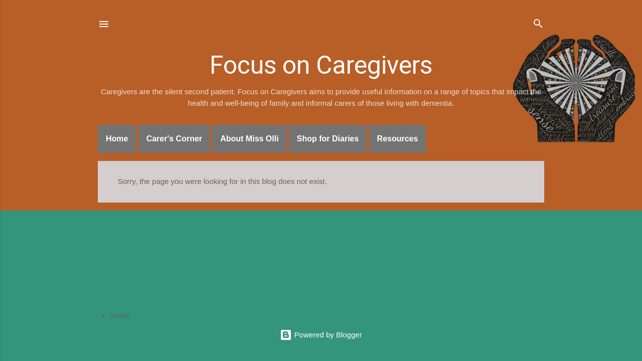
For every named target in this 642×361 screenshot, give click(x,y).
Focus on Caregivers (321, 65)
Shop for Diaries (328, 138)
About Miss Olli (249, 138)
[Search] (538, 25)
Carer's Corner (174, 138)
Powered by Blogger (321, 334)
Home (117, 138)
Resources (397, 138)
